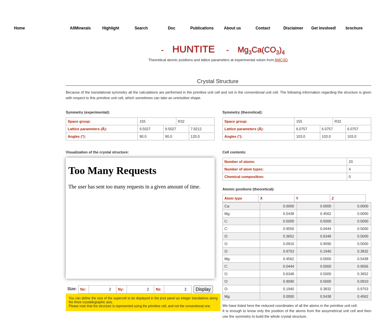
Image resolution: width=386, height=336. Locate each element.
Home (19, 28)
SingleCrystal (25, 99)
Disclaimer (293, 28)
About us (232, 28)
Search (141, 28)
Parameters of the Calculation (29, 63)
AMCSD (281, 60)
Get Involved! (323, 28)
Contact (262, 28)
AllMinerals (80, 28)
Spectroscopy (26, 87)
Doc (171, 28)
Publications (202, 28)
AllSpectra (50, 28)
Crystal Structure (28, 51)
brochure (353, 28)
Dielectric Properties (31, 75)
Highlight (110, 28)
